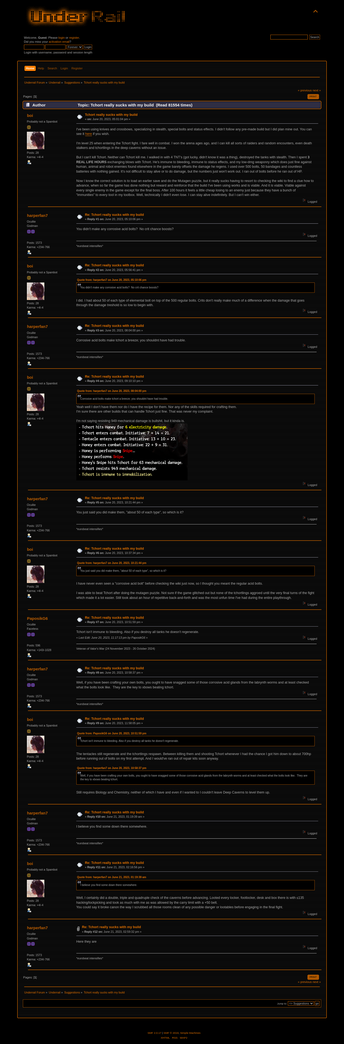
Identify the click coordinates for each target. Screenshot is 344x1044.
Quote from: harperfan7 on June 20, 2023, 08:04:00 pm (111, 390)
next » (317, 90)
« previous (305, 90)
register (74, 37)
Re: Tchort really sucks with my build (114, 215)
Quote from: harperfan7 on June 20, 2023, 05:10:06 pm (111, 279)
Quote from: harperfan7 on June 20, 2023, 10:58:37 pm (111, 768)
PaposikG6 (37, 618)
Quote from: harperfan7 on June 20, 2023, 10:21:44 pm (111, 563)
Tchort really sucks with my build (111, 115)
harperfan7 (37, 215)
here (88, 134)
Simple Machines (190, 1032)
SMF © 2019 (171, 1032)
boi (30, 115)
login (61, 37)
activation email (59, 41)
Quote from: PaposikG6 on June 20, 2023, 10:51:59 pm (111, 733)
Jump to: (282, 1003)
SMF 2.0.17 (155, 1032)
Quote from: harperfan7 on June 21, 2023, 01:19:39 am (111, 877)
